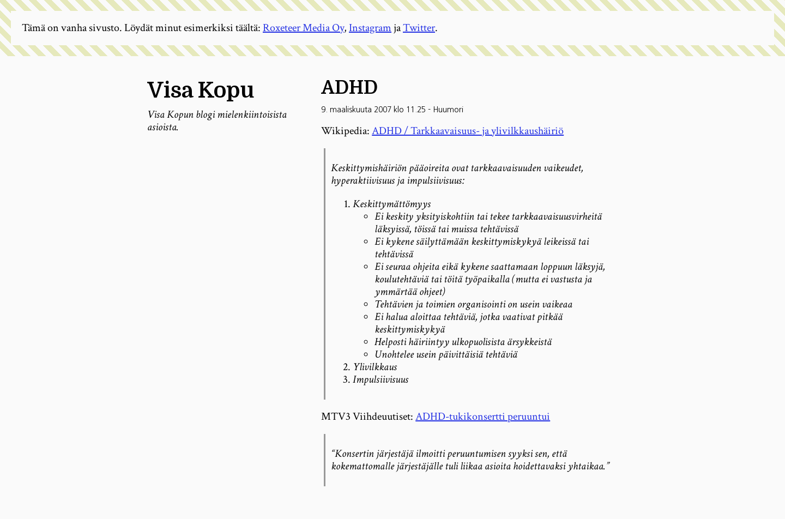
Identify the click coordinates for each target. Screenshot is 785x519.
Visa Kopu (200, 90)
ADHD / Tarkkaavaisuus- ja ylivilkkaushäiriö (468, 131)
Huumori (448, 109)
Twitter (419, 28)
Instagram (370, 28)
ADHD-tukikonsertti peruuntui (482, 416)
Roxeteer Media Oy (303, 28)
